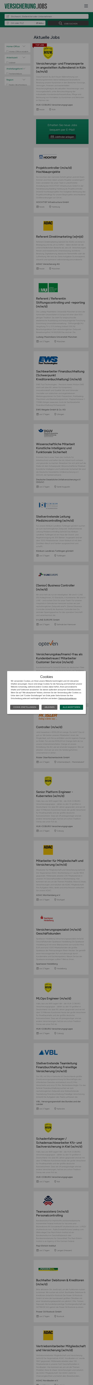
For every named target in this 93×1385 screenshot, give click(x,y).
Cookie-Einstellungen (24, 707)
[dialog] (46, 692)
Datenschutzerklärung (67, 698)
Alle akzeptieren (71, 707)
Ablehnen (49, 707)
